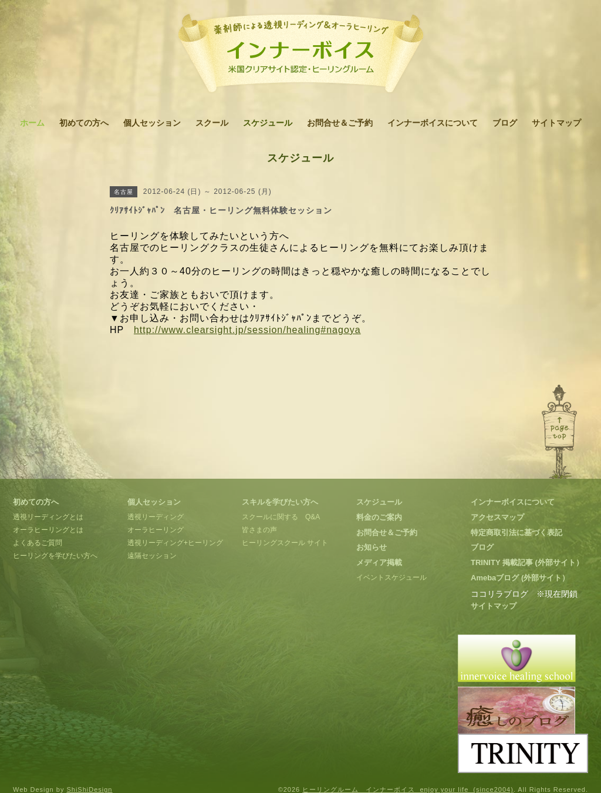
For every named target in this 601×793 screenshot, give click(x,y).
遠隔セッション (152, 556)
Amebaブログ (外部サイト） (520, 577)
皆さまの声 (259, 530)
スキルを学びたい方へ (280, 502)
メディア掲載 (379, 562)
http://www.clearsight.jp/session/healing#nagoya (247, 330)
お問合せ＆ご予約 (340, 122)
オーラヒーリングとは (48, 530)
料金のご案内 (379, 517)
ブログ (504, 122)
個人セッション (152, 122)
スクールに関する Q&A (281, 517)
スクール (211, 122)
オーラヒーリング (155, 530)
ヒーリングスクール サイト (285, 543)
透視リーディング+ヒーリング (175, 543)
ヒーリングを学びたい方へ (55, 556)
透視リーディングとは (48, 517)
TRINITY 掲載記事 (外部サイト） (527, 562)
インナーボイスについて (432, 122)
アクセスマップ (497, 517)
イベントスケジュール (391, 577)
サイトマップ (556, 122)
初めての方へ (84, 122)
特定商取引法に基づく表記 (516, 532)
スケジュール (267, 122)
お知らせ (371, 547)
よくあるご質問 (37, 543)
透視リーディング (155, 517)
